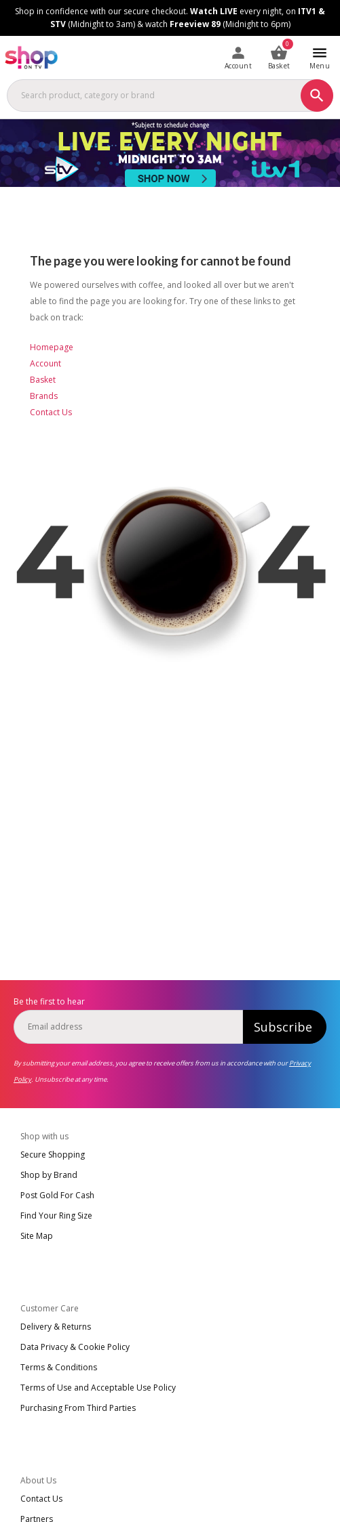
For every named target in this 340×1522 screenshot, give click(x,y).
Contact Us (51, 412)
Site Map (36, 1236)
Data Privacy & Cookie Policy (75, 1347)
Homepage (51, 347)
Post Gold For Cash (57, 1195)
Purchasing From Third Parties (78, 1408)
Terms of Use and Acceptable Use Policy (98, 1387)
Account (45, 363)
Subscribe (283, 1027)
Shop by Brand (48, 1175)
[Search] (317, 95)
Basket (43, 379)
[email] (128, 1027)
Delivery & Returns (55, 1326)
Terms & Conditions (58, 1367)
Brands (44, 396)
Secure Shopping (52, 1154)
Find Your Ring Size (56, 1215)
